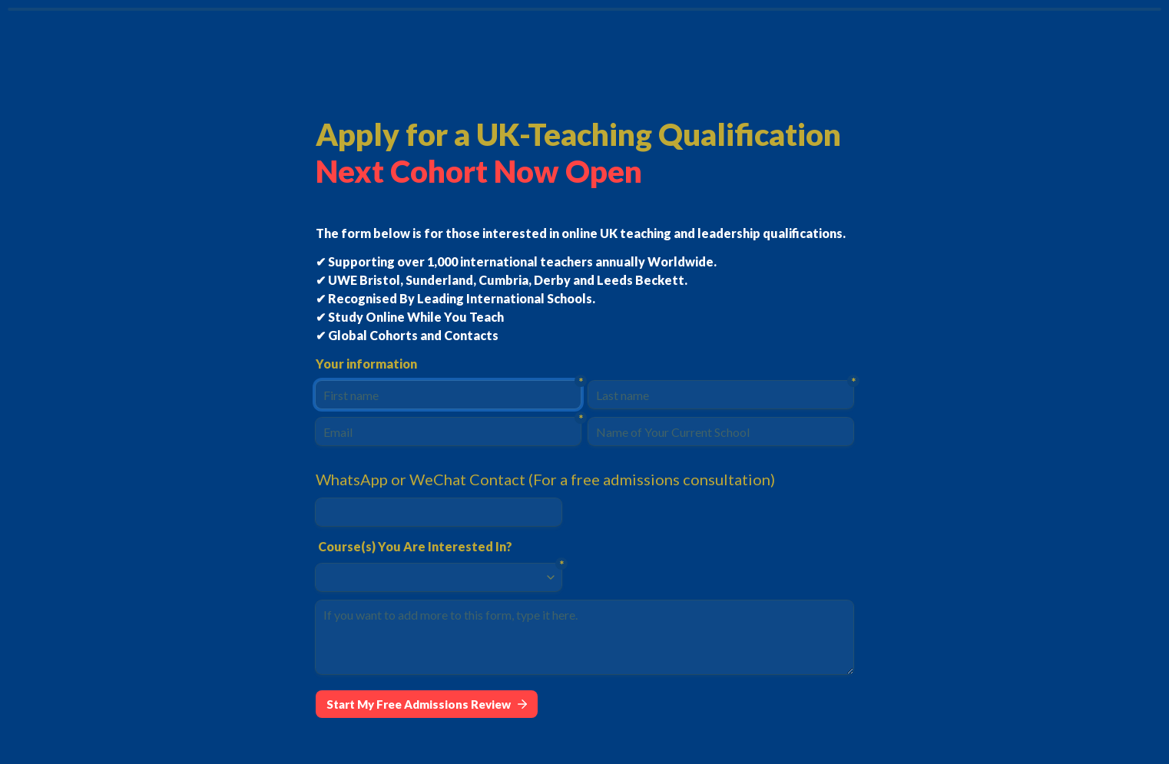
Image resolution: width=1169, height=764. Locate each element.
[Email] (448, 431)
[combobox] (431, 577)
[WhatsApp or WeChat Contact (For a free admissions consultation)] (438, 512)
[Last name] (720, 394)
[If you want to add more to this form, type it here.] (584, 637)
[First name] (448, 394)
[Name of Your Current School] (720, 431)
